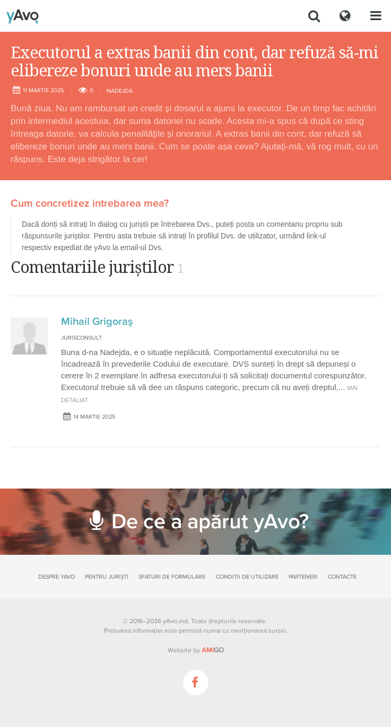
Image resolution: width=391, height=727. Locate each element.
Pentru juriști (106, 576)
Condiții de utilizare (247, 576)
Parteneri (303, 576)
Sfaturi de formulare (171, 576)
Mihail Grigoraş (97, 321)
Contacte (342, 576)
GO (213, 650)
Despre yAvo (56, 576)
